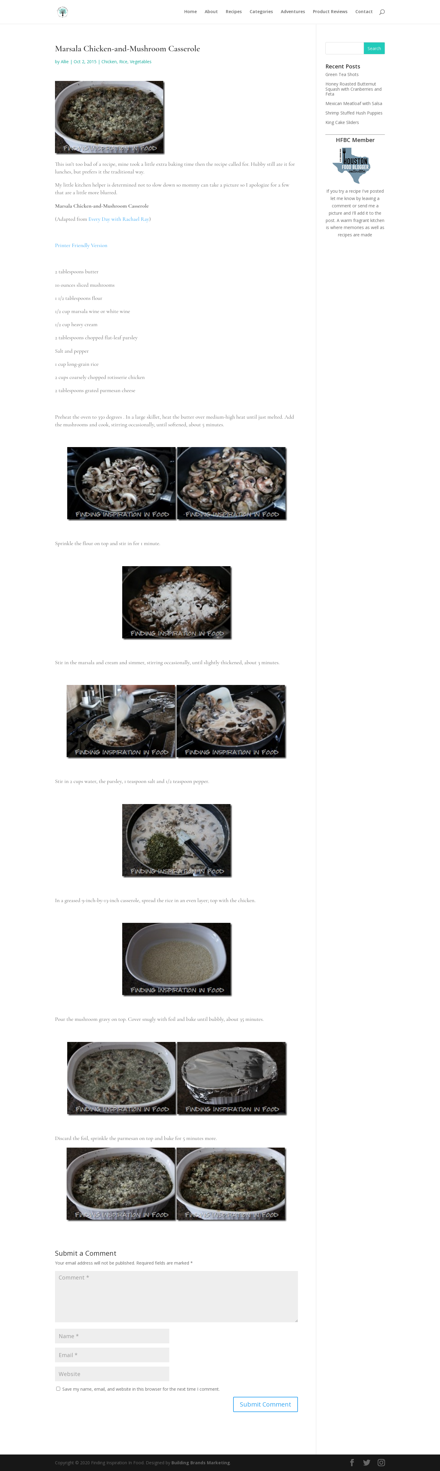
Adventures (293, 12)
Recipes (234, 12)
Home (190, 12)
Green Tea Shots (342, 74)
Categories (261, 12)
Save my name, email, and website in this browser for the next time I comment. (141, 1389)
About (211, 12)
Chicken (109, 61)
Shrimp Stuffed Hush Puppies (354, 113)
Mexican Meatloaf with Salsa (353, 103)
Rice (123, 61)
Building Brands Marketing (200, 1463)
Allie (65, 61)
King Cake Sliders (342, 122)
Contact (364, 12)
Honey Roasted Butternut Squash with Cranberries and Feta (353, 89)
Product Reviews (330, 12)
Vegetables (141, 61)
